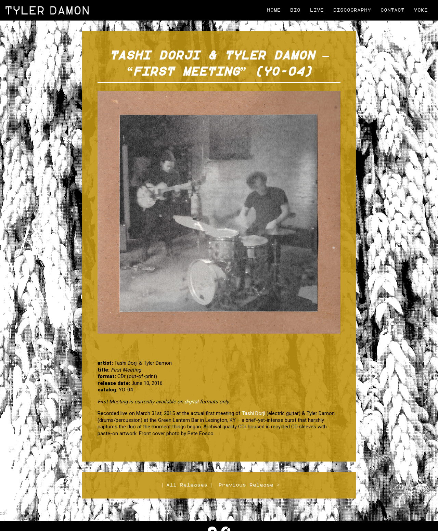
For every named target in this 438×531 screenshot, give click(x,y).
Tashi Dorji (253, 413)
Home (274, 10)
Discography (352, 10)
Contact (392, 10)
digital (191, 402)
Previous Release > (249, 485)
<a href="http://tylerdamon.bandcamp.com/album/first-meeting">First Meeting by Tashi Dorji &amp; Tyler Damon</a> (219, 346)
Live (317, 10)
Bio (295, 10)
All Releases (186, 485)
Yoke (421, 10)
